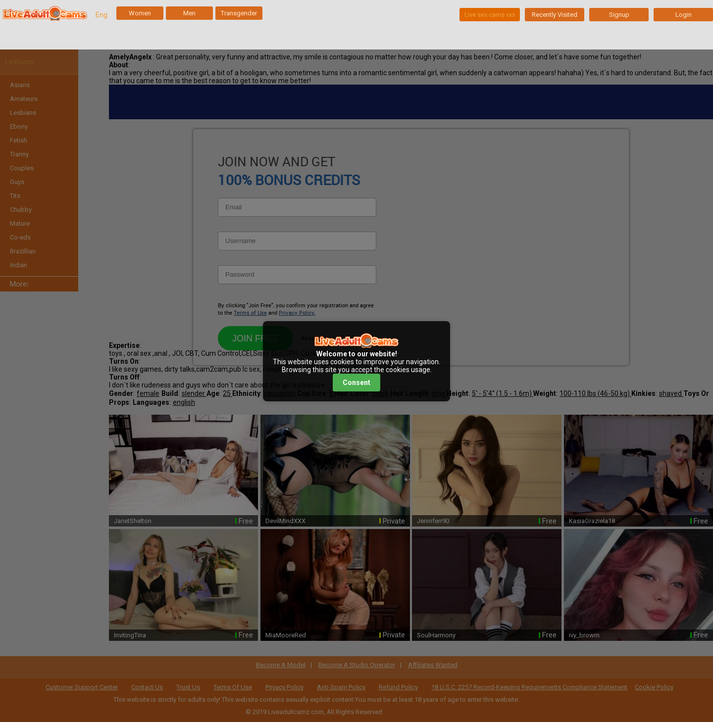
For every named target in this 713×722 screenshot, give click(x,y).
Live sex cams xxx (489, 14)
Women (140, 13)
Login (683, 14)
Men (189, 13)
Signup (619, 14)
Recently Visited (554, 14)
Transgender (239, 13)
